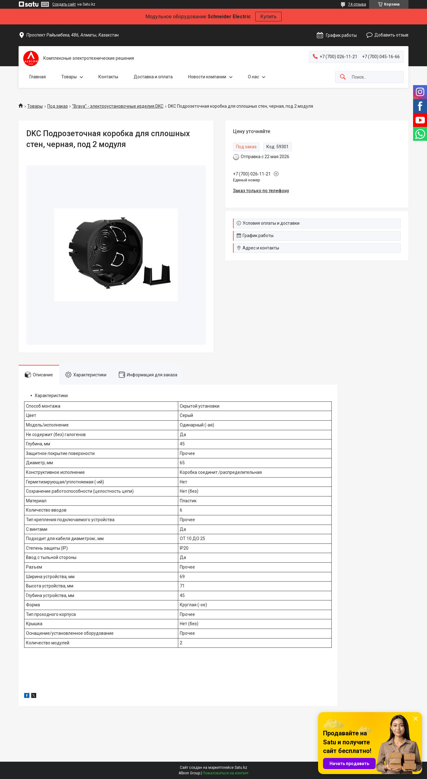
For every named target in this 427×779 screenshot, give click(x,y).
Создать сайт (64, 4)
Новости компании (207, 76)
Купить (268, 16)
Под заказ (57, 106)
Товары (69, 76)
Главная (37, 76)
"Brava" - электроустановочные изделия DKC (117, 106)
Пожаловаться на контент (225, 773)
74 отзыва (357, 4)
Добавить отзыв (391, 34)
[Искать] (343, 77)
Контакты (108, 76)
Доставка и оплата (153, 76)
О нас (253, 76)
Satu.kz (241, 767)
